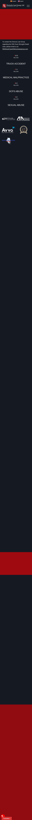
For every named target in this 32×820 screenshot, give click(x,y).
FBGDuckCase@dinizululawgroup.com (15, 49)
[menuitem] (27, 5)
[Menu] (27, 5)
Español (13, 1)
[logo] (13, 5)
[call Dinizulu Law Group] (3, 816)
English (20, 1)
